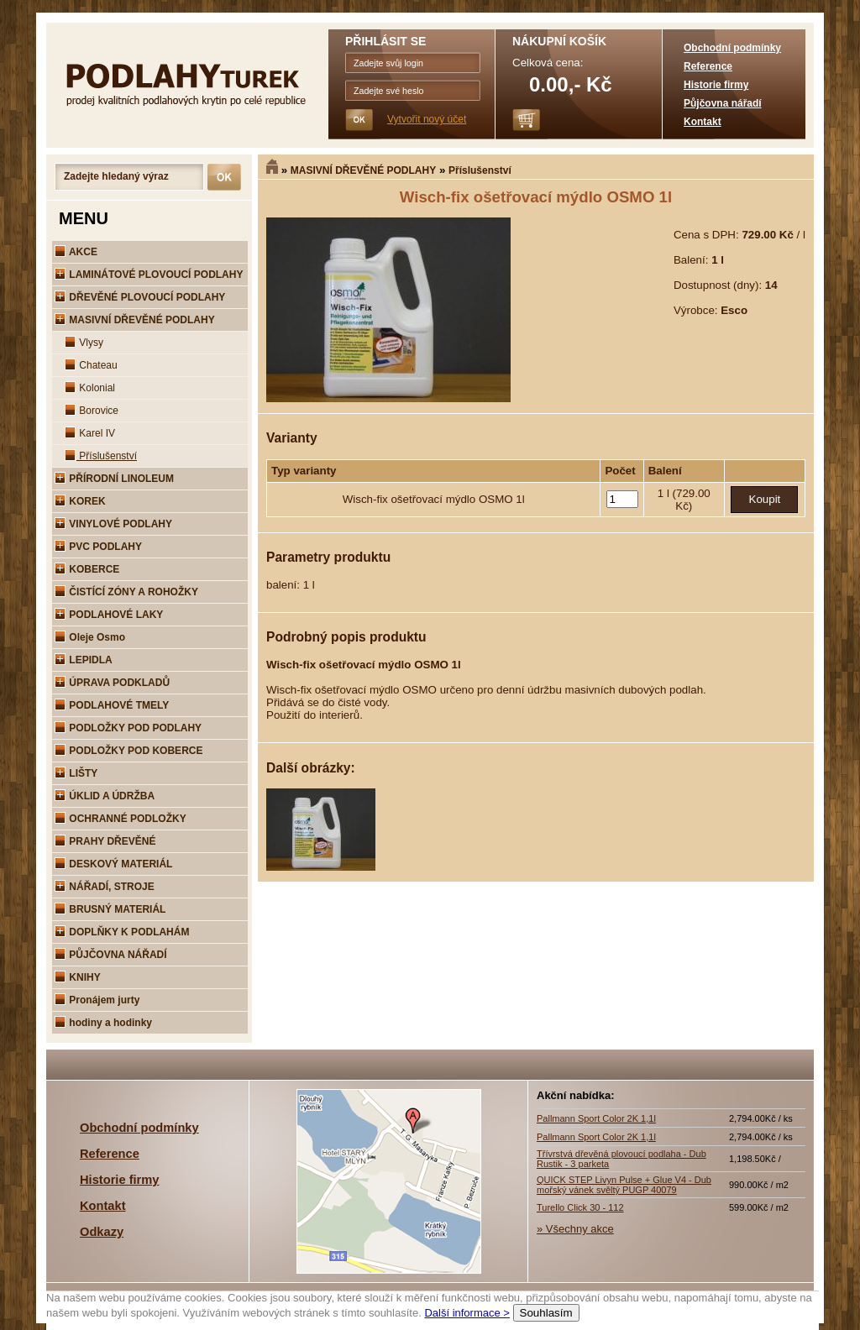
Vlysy (84, 342)
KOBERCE (87, 569)
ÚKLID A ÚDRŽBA (105, 796)
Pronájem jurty (97, 1000)
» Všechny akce (575, 1229)
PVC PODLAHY (98, 546)
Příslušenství (479, 170)
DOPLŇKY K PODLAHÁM (122, 932)
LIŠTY (76, 773)
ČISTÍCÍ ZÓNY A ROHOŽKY (126, 592)
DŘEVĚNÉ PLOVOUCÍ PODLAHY (140, 297)
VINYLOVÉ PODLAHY (113, 524)
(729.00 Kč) (692, 499)
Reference (708, 66)
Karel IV (90, 433)
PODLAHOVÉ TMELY (112, 705)
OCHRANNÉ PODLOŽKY (120, 819)
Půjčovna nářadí (723, 103)
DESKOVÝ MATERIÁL (113, 864)
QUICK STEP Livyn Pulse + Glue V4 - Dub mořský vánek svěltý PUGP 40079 (624, 1185)
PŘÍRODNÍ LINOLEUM (114, 478)
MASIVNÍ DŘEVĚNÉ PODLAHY (363, 170)
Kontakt (702, 122)
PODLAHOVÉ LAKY (109, 614)
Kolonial (90, 388)
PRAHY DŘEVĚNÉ (105, 841)
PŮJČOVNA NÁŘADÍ (111, 955)
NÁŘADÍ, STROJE (105, 887)
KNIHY (78, 977)
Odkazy (101, 1231)
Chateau (91, 365)
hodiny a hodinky (103, 1023)
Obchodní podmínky (732, 48)
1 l (665, 493)
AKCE (76, 252)
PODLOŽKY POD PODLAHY (128, 728)
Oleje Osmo (90, 637)
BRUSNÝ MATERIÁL (110, 909)
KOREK (80, 501)
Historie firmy (716, 85)
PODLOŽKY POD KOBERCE (128, 751)
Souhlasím (546, 1312)
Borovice (91, 410)
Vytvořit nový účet (426, 119)
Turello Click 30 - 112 (580, 1207)
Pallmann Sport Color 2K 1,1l (596, 1118)
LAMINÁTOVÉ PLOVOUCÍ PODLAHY (149, 274)
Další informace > (467, 1312)
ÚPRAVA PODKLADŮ (112, 683)
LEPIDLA (84, 660)
